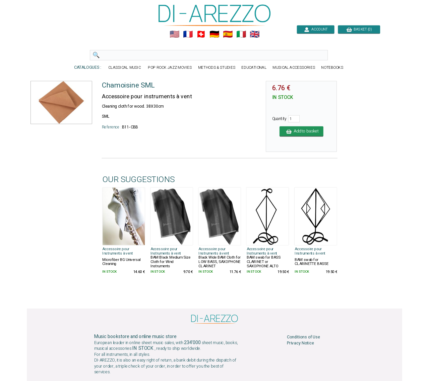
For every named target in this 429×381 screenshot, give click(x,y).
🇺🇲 (174, 34)
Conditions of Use (303, 337)
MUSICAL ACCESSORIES (293, 67)
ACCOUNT (315, 29)
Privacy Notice (300, 343)
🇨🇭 (201, 34)
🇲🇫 (188, 34)
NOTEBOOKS (332, 67)
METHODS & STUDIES (216, 67)
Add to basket (301, 131)
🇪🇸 (228, 34)
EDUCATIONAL (253, 67)
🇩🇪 (214, 34)
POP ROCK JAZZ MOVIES (170, 67)
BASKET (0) (359, 29)
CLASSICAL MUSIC (124, 67)
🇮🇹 (241, 34)
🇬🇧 (254, 34)
